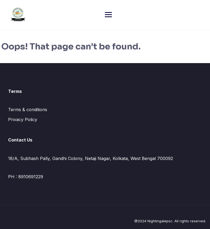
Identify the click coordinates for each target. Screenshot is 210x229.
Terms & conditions (27, 109)
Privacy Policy (22, 119)
